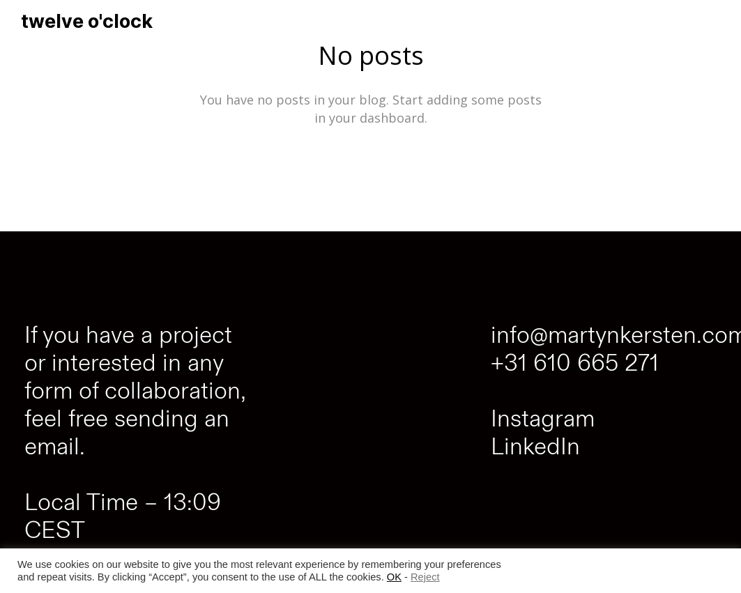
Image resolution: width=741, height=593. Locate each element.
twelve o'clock (87, 21)
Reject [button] (425, 577)
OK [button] (394, 577)
